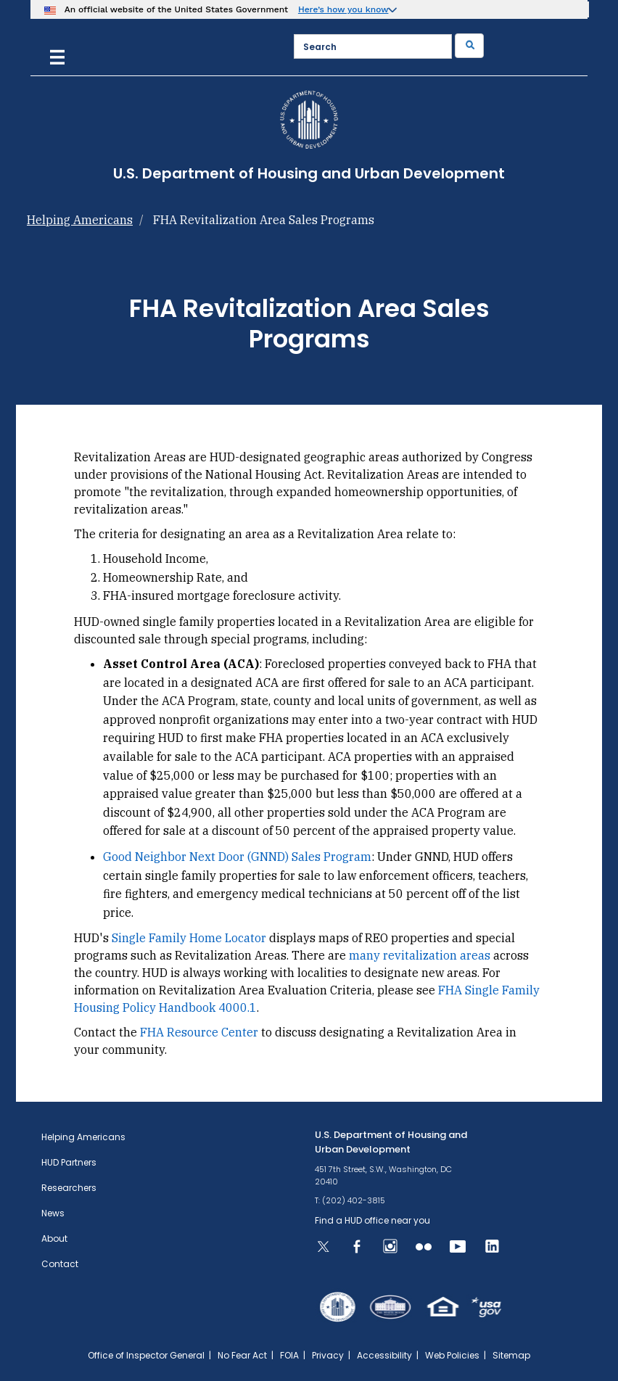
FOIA (289, 1355)
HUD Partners (68, 1162)
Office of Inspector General (146, 1355)
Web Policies (452, 1355)
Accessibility (384, 1355)
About (54, 1238)
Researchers (68, 1188)
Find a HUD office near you (372, 1220)
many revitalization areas (419, 955)
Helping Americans (80, 220)
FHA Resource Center (199, 1032)
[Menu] (57, 55)
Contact (59, 1264)
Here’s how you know (343, 9)
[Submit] (469, 45)
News (53, 1213)
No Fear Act (242, 1355)
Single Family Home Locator (189, 938)
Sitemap (511, 1355)
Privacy (328, 1355)
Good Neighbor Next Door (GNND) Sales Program (237, 856)
